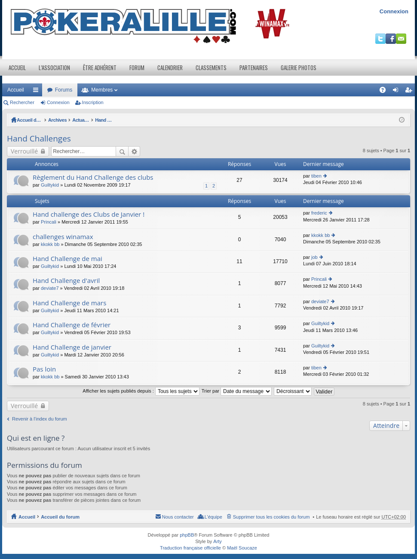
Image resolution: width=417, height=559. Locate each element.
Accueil (17, 67)
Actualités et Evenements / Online (124, 120)
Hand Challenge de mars (69, 303)
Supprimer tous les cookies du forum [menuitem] (271, 516)
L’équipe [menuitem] (213, 516)
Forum (136, 67)
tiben (316, 175)
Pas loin (44, 369)
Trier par (237, 390)
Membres (102, 90)
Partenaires (253, 67)
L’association (54, 67)
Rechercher (22, 102)
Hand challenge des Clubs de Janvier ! (88, 214)
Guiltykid (50, 184)
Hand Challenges (187, 120)
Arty (217, 541)
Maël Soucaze (242, 547)
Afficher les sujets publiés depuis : (141, 390)
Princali (48, 221)
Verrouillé (24, 151)
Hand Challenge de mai (67, 259)
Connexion (394, 11)
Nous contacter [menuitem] (178, 516)
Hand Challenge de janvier (72, 347)
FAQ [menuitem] (385, 91)
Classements (211, 67)
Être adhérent (100, 67)
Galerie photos (298, 67)
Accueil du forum (36, 120)
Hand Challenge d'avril (66, 280)
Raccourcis (37, 91)
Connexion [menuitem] (397, 91)
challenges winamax (63, 237)
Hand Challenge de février (71, 325)
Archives (71, 120)
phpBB (187, 535)
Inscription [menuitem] (410, 91)
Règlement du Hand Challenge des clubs (93, 177)
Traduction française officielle (190, 547)
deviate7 (50, 288)
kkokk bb (50, 244)
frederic (319, 212)
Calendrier (170, 67)
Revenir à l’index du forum (39, 418)
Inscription (93, 102)
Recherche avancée (134, 151)
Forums (64, 90)
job (314, 257)
